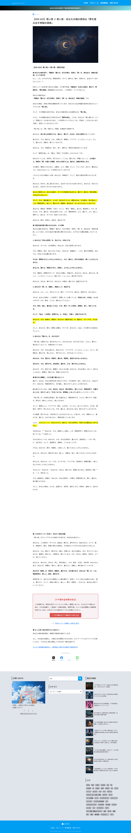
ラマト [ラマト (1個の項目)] (107, 808)
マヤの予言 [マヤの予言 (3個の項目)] (101, 804)
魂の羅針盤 (104, 3)
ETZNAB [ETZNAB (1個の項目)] (89, 788)
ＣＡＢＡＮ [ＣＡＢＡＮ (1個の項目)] (105, 814)
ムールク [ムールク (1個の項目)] (89, 808)
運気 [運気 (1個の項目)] (92, 814)
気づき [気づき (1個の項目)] (109, 811)
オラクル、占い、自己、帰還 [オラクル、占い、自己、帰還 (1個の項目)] (94, 794)
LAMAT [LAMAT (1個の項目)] (97, 788)
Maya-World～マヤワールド (26, 2)
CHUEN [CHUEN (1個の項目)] (103, 785)
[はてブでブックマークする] (69, 658)
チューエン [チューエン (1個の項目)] (89, 801)
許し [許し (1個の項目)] (88, 814)
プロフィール (94, 3)
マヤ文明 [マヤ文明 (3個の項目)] (108, 804)
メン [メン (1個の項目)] (94, 808)
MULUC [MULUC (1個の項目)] (107, 788)
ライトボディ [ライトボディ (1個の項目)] (100, 808)
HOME (86, 3)
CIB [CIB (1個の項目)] (108, 785)
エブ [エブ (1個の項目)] (100, 791)
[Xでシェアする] (53, 658)
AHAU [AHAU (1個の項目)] (88, 785)
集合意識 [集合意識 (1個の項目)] (97, 814)
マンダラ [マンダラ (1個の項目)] (114, 804)
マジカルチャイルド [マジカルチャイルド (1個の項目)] (91, 804)
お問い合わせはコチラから (28, 713)
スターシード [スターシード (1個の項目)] (114, 798)
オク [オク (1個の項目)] (104, 791)
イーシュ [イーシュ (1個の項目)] (89, 791)
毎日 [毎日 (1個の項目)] (105, 811)
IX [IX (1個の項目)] (93, 788)
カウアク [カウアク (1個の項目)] (105, 794)
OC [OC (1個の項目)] (112, 788)
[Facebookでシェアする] (61, 658)
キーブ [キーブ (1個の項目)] (96, 798)
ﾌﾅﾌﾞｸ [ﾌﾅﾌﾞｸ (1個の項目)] (112, 814)
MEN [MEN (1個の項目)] (102, 788)
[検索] (80, 678)
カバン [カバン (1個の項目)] (110, 794)
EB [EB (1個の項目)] (111, 785)
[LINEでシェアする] (77, 658)
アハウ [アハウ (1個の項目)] (116, 788)
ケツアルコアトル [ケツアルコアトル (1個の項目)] (104, 798)
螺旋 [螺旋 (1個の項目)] (114, 811)
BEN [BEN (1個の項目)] (93, 785)
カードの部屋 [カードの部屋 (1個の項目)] (90, 798)
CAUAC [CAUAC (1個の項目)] (97, 785)
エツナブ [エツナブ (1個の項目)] (95, 791)
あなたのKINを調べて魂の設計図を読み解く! (65, 8)
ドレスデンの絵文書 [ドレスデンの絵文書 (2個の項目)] (99, 801)
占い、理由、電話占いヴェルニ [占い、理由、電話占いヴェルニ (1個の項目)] (94, 811)
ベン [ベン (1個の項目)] (107, 801)
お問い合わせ (114, 3)
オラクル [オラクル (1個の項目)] (109, 791)
